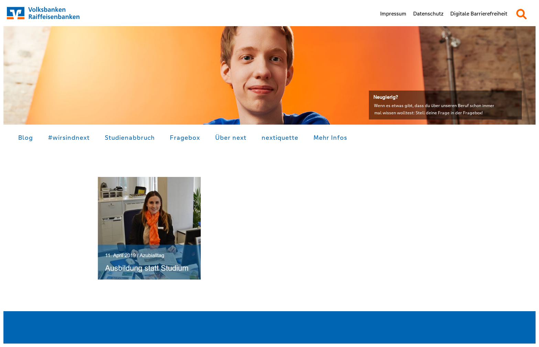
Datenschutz (428, 13)
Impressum (393, 13)
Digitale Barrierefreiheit (478, 13)
